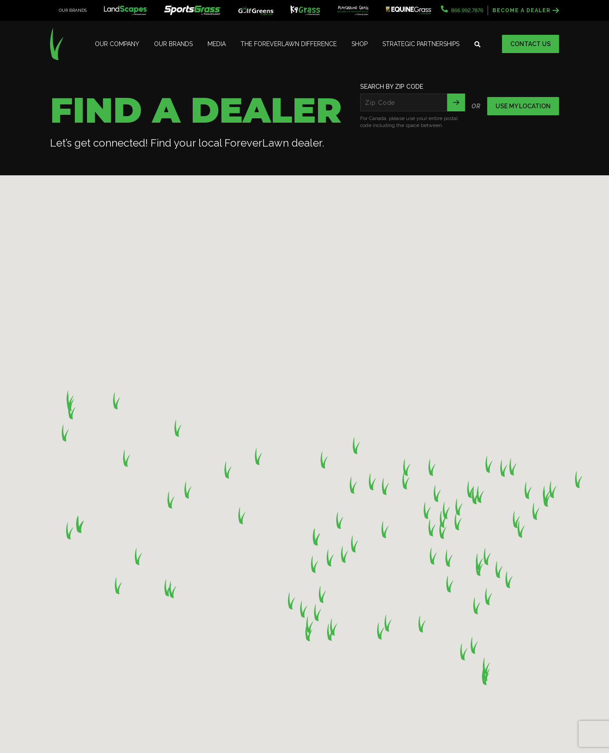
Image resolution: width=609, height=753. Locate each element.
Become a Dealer (525, 10)
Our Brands (173, 43)
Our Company (117, 43)
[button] (553, 489)
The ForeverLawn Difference (289, 43)
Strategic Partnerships (420, 43)
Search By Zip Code (391, 86)
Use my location (523, 106)
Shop (359, 43)
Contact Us (530, 43)
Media (216, 43)
